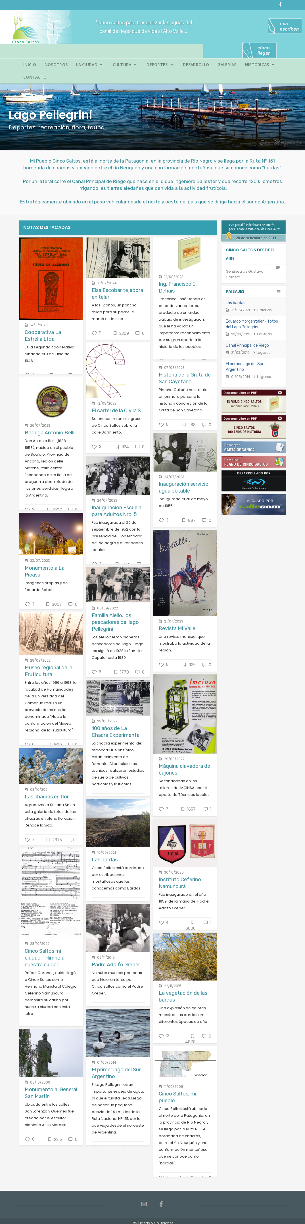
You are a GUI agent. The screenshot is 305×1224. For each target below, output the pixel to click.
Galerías (227, 64)
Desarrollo (196, 64)
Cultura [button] (125, 64)
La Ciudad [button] (89, 64)
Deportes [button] (160, 64)
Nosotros (56, 64)
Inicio (29, 64)
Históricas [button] (260, 64)
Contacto (35, 77)
